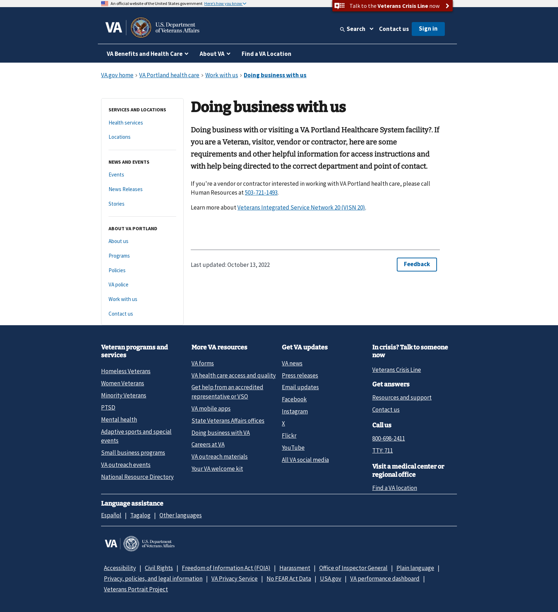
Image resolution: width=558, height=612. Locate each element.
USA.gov (330, 578)
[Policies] (142, 270)
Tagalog (140, 515)
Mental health (119, 419)
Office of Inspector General (353, 568)
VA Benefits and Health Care (145, 54)
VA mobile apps (211, 408)
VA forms (202, 363)
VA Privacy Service (234, 578)
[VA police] (142, 285)
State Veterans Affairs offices (227, 420)
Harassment (294, 568)
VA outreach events (126, 465)
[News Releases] (142, 189)
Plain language (415, 568)
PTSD (108, 407)
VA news (292, 363)
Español (111, 515)
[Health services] (142, 123)
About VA (212, 54)
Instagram (295, 411)
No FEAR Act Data (289, 578)
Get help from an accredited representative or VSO (227, 391)
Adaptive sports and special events (136, 436)
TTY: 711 (382, 450)
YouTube (293, 448)
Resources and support (402, 397)
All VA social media (305, 460)
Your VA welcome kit (217, 469)
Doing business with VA (220, 433)
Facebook (294, 399)
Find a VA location (394, 488)
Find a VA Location (266, 54)
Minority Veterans (123, 395)
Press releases (300, 375)
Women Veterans (122, 383)
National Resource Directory (137, 477)
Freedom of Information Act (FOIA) (226, 568)
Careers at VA (208, 444)
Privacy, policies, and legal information (153, 578)
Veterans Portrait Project (136, 589)
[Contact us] (142, 314)
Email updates (300, 387)
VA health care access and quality (233, 375)
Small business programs (133, 453)
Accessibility (120, 568)
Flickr (289, 435)
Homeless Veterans (126, 371)
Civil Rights (159, 568)
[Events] (142, 175)
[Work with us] (142, 299)
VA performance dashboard (385, 578)
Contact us (394, 29)
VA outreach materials (219, 456)
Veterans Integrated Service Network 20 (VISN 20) (301, 207)
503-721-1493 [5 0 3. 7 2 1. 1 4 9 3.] (261, 192)
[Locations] (142, 137)
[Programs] (142, 256)
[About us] (142, 241)
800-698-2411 (388, 438)
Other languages (180, 515)
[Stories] (142, 204)
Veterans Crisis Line (396, 370)
